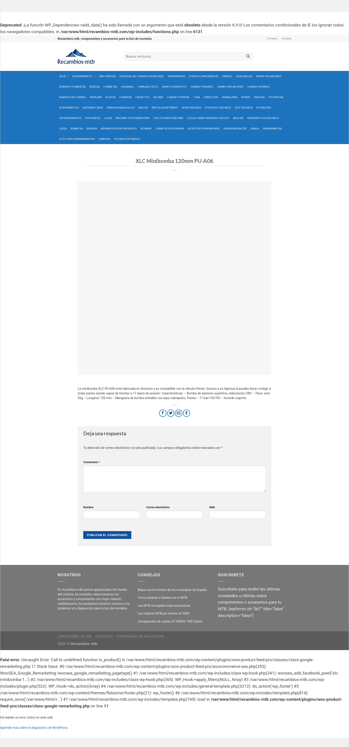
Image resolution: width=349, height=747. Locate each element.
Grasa (254, 128)
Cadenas (125, 97)
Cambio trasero (201, 86)
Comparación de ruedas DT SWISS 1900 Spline (170, 621)
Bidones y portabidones (133, 117)
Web (212, 507)
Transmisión (176, 76)
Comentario (91, 462)
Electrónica (244, 107)
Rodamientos (69, 107)
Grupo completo (174, 86)
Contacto (286, 38)
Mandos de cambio (72, 97)
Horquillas (244, 76)
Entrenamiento (70, 117)
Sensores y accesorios (263, 117)
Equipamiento (84, 76)
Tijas (196, 97)
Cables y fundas (178, 97)
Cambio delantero (230, 86)
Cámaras (127, 86)
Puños (245, 97)
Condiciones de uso (75, 636)
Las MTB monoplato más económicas (164, 605)
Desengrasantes (235, 128)
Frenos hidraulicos (121, 107)
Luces (108, 117)
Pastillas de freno (165, 107)
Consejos (272, 38)
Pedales (259, 97)
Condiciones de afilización (140, 636)
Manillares (229, 97)
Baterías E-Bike (93, 107)
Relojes (238, 117)
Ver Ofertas (107, 76)
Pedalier (96, 97)
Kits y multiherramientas (77, 138)
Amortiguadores (268, 76)
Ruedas (95, 86)
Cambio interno (258, 86)
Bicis (64, 76)
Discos (143, 107)
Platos (111, 97)
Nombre (88, 507)
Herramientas (272, 128)
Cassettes (142, 97)
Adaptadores (191, 107)
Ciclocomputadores (169, 117)
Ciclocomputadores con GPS (208, 117)
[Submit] (248, 56)
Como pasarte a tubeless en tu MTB (162, 597)
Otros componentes (204, 76)
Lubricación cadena (169, 128)
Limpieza (105, 138)
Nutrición (263, 107)
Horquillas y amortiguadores (142, 76)
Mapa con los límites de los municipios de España (172, 590)
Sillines (158, 97)
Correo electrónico (158, 507)
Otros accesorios (218, 107)
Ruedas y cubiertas (72, 86)
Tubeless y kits (148, 86)
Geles (63, 128)
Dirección (211, 97)
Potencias (276, 97)
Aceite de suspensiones (204, 128)
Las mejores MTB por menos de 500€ (164, 613)
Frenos (227, 76)
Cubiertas (110, 86)
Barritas (77, 128)
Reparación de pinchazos (119, 128)
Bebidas (92, 128)
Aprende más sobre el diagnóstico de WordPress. (34, 727)
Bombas (146, 128)
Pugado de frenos (127, 138)
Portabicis (92, 117)
